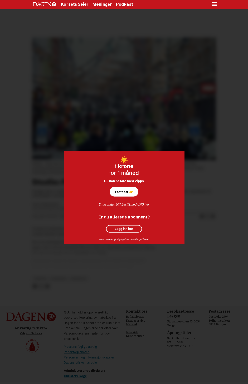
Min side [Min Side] (132, 332)
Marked (131, 324)
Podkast (124, 4)
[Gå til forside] (44, 4)
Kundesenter (135, 336)
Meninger (102, 4)
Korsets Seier (75, 4)
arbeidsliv (78, 278)
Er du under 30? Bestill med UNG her (124, 204)
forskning (58, 278)
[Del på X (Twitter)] (207, 216)
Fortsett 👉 (124, 192)
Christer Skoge (75, 376)
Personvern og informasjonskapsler (89, 357)
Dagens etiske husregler (81, 363)
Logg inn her (124, 229)
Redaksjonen (135, 316)
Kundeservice (135, 320)
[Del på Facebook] (202, 216)
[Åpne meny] (214, 4)
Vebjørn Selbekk (31, 333)
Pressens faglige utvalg (80, 347)
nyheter (40, 278)
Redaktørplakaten (76, 352)
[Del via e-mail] (213, 216)
